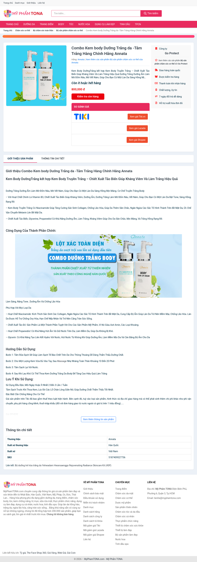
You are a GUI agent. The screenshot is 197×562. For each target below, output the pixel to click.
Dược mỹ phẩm (123, 502)
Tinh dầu (125, 24)
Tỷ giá (23, 553)
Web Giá (62, 553)
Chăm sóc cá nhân (124, 516)
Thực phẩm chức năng (126, 521)
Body (61, 24)
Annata (81, 59)
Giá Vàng (51, 553)
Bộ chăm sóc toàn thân (43, 30)
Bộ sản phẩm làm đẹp (126, 534)
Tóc (71, 24)
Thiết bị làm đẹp (123, 530)
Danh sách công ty (92, 516)
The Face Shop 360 (36, 553)
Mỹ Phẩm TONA (114, 559)
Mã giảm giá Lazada (93, 530)
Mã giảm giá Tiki (91, 525)
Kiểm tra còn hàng (88, 96)
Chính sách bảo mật (93, 493)
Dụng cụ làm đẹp (105, 24)
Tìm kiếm (151, 13)
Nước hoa (84, 24)
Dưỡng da (29, 24)
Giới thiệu (31, 3)
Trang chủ (8, 3)
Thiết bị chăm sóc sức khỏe (129, 525)
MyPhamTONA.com (94, 559)
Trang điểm (46, 24)
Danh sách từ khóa (92, 521)
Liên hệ (41, 3)
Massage (62, 361)
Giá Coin (71, 553)
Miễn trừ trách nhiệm (93, 502)
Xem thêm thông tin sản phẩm (98, 419)
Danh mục (20, 3)
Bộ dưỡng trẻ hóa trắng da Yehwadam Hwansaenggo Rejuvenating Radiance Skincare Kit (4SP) (63, 465)
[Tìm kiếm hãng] (96, 13)
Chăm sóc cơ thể (22, 30)
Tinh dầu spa (121, 544)
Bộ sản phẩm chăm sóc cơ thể (69, 30)
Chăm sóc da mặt (124, 493)
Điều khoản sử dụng (93, 498)
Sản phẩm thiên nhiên (126, 507)
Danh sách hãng (91, 512)
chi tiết (52, 158)
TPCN (138, 24)
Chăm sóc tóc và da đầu (127, 512)
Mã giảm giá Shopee (93, 534)
